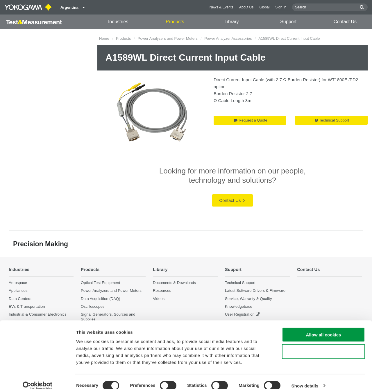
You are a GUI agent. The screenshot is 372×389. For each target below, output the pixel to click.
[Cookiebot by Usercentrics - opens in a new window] (37, 377)
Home (104, 38)
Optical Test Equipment (100, 283)
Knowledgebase (238, 306)
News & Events (221, 7)
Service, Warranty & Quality (248, 298)
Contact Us (345, 21)
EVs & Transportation (27, 306)
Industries (118, 21)
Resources (162, 290)
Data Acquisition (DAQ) (100, 298)
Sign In (280, 7)
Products (175, 21)
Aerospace (18, 283)
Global (264, 7)
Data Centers (20, 298)
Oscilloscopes (92, 306)
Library (232, 21)
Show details (305, 377)
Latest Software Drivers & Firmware (255, 290)
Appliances (18, 290)
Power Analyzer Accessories (228, 38)
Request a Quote (250, 120)
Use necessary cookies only (323, 343)
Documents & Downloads (174, 283)
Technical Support (332, 120)
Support (288, 21)
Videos (158, 298)
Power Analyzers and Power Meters (168, 38)
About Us (246, 7)
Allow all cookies (323, 326)
